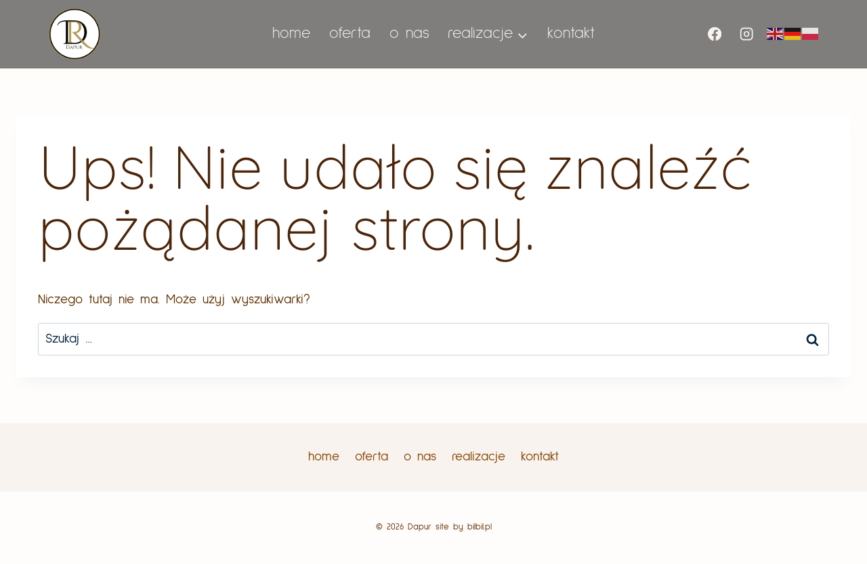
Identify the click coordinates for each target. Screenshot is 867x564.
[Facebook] (715, 34)
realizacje (478, 456)
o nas (409, 33)
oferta (350, 33)
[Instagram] (746, 34)
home (291, 33)
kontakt (571, 33)
